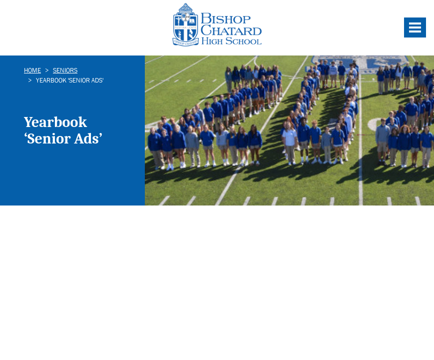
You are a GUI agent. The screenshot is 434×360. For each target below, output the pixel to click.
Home (32, 70)
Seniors (65, 70)
